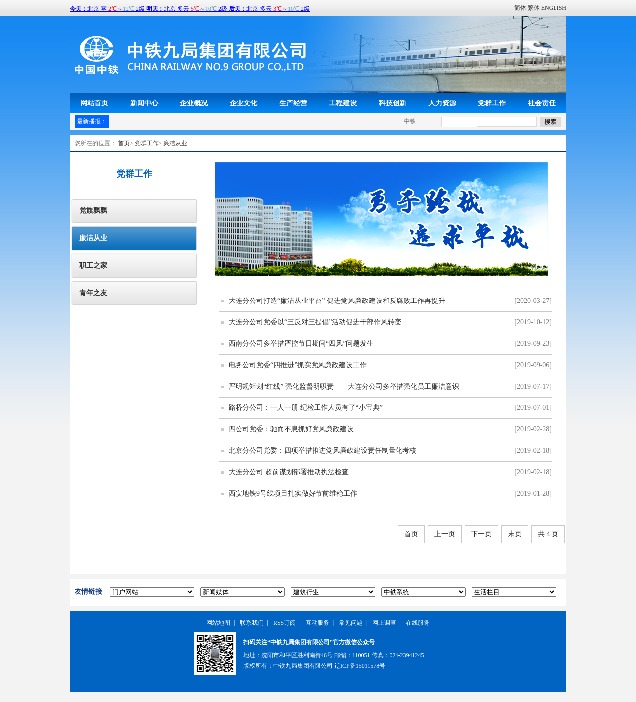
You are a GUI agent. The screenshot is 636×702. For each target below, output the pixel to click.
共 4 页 (548, 534)
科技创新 (392, 103)
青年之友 (93, 293)
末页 (515, 534)
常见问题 (351, 622)
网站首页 (94, 103)
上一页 (444, 534)
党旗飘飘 (93, 210)
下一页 (481, 534)
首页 (124, 143)
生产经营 (293, 103)
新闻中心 (144, 103)
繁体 (534, 7)
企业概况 (194, 103)
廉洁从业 (175, 143)
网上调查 (384, 622)
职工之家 (93, 265)
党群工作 (492, 103)
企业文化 (243, 103)
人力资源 (442, 103)
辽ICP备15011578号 (359, 665)
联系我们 (252, 622)
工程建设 (343, 103)
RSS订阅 (284, 622)
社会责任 (542, 103)
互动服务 (317, 622)
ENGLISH (553, 7)
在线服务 (418, 622)
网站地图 (218, 622)
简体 (520, 7)
